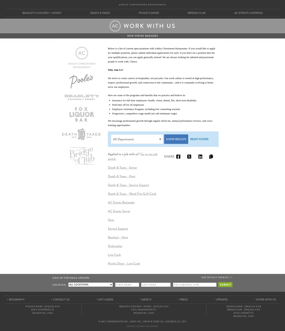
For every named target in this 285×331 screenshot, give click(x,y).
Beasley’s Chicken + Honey (41, 13)
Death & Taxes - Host (121, 176)
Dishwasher (115, 246)
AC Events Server (119, 211)
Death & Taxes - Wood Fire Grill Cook (132, 193)
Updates (222, 299)
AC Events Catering (248, 13)
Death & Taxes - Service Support (128, 185)
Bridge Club (196, 13)
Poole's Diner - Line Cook (124, 263)
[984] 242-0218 (253, 306)
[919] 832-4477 (52, 306)
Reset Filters (199, 139)
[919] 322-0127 (161, 306)
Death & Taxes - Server (122, 167)
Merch (146, 299)
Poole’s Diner (149, 13)
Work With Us (266, 299)
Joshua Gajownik (147, 326)
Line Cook (114, 255)
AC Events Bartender (121, 202)
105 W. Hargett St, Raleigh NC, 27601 (243, 314)
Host (111, 220)
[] (231, 277)
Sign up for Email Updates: (71, 277)
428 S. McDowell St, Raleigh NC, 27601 (43, 311)
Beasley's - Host (118, 237)
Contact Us (61, 299)
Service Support (118, 228)
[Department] (137, 139)
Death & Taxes (100, 13)
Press (184, 299)
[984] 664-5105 (252, 309)
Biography (17, 299)
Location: (59, 284)
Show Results (176, 139)
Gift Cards (105, 299)
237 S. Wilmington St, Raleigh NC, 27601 (144, 311)
